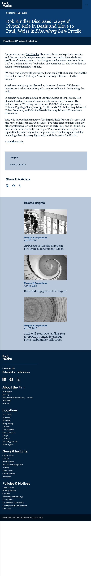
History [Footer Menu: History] (5, 394)
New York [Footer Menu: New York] (7, 414)
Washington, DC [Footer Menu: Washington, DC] (10, 441)
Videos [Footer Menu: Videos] (5, 467)
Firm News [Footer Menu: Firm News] (7, 470)
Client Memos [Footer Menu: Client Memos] (8, 473)
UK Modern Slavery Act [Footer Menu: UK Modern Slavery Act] (13, 502)
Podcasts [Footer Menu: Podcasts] (6, 476)
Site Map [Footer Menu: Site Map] (6, 508)
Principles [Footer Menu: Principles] (7, 391)
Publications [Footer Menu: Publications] (8, 461)
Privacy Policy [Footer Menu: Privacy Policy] (9, 490)
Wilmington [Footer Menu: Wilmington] (8, 444)
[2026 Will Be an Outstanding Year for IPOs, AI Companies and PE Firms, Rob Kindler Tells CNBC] (45, 336)
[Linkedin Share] (7, 186)
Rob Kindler (32, 54)
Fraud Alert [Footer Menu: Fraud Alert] (7, 499)
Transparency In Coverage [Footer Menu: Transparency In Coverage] (14, 505)
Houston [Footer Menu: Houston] (6, 420)
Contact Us (8, 368)
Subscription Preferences (16, 372)
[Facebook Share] (13, 186)
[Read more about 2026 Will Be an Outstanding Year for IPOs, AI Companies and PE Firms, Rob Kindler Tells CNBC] (45, 310)
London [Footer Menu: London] (6, 426)
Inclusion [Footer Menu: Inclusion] (6, 400)
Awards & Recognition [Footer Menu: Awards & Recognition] (12, 464)
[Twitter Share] (20, 186)
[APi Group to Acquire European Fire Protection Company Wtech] (45, 247)
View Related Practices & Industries (20, 41)
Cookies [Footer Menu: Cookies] (6, 493)
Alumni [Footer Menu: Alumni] (5, 403)
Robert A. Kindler (18, 164)
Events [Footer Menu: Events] (5, 458)
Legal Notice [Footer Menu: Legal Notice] (8, 487)
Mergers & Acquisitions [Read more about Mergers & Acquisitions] (35, 238)
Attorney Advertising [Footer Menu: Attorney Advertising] (12, 496)
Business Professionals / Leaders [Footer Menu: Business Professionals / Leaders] (17, 397)
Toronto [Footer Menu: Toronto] (6, 438)
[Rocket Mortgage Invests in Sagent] (45, 291)
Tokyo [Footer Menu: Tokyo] (5, 435)
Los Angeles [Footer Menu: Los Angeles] (8, 429)
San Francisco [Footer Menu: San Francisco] (9, 432)
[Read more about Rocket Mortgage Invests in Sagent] (45, 267)
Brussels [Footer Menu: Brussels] (6, 417)
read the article (15, 141)
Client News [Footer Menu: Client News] (8, 455)
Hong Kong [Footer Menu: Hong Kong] (7, 423)
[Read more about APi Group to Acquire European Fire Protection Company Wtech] (45, 222)
